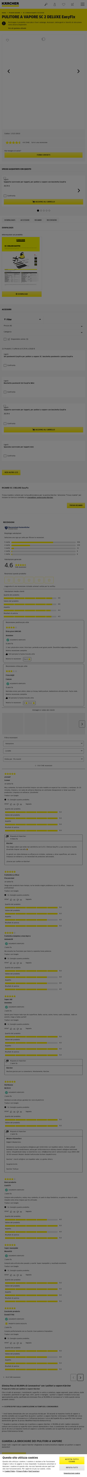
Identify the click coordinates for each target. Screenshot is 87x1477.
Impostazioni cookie (72, 1473)
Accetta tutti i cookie (72, 1461)
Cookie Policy (10, 1471)
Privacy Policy (22, 1471)
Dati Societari (33, 1471)
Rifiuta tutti (72, 1468)
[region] (43, 1465)
